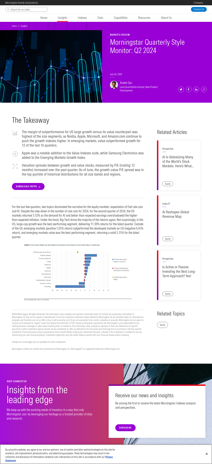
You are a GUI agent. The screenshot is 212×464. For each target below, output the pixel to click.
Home (14, 26)
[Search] (26, 9)
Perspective (167, 148)
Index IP (166, 203)
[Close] (206, 454)
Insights (24, 26)
